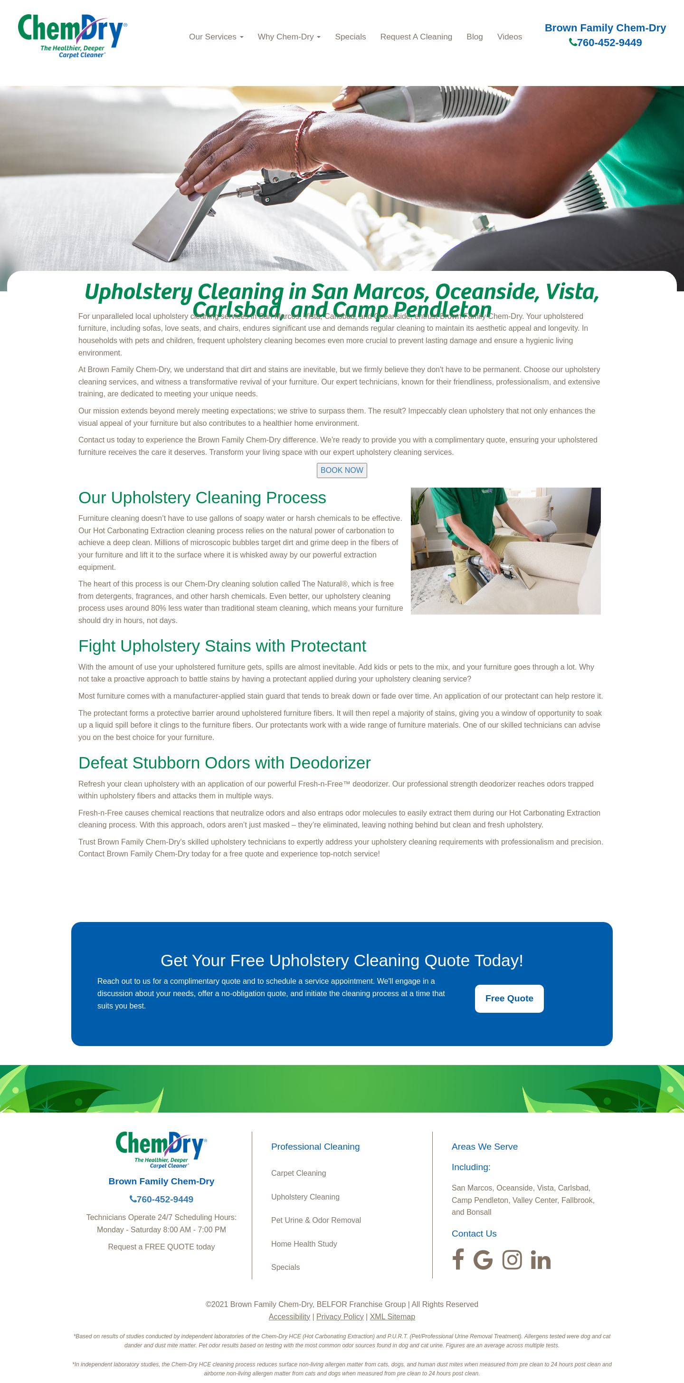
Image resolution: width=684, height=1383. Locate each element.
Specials (350, 36)
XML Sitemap (392, 1317)
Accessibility (289, 1317)
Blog (474, 36)
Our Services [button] (216, 36)
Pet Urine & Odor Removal (316, 1220)
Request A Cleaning (416, 36)
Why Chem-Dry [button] (289, 36)
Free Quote (509, 998)
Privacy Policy (340, 1317)
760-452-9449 (605, 42)
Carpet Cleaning (298, 1173)
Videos (509, 36)
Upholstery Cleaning (305, 1197)
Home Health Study (304, 1244)
